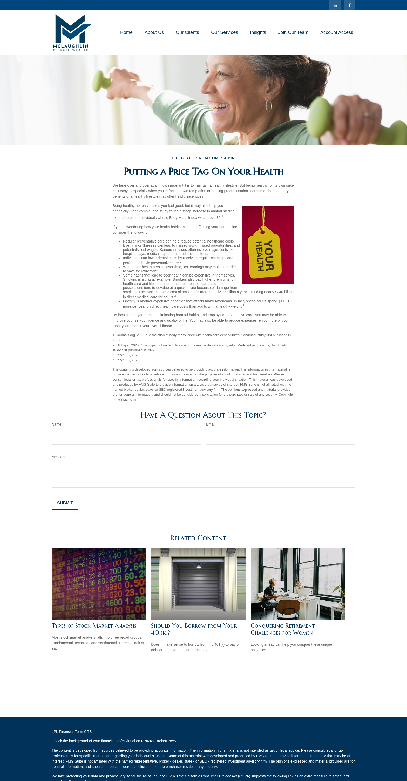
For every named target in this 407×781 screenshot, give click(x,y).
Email (210, 424)
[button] (126, 32)
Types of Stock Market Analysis (94, 625)
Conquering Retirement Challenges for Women (283, 629)
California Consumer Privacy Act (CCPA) (217, 776)
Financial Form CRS (75, 732)
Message (59, 457)
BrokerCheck (166, 741)
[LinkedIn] (335, 5)
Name (56, 424)
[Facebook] (349, 5)
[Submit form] (65, 503)
